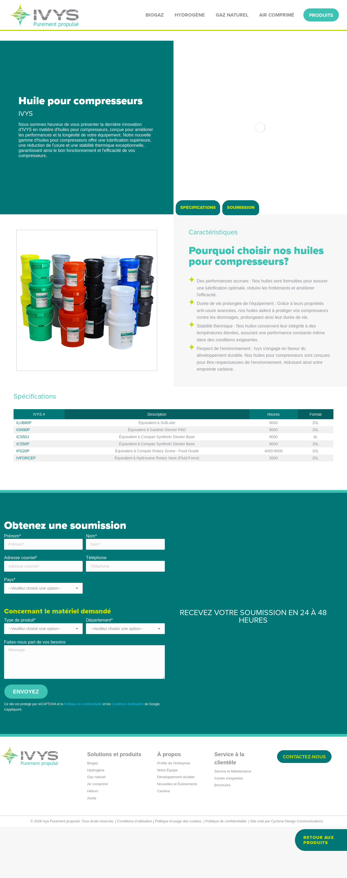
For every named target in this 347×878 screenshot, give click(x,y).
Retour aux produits (318, 840)
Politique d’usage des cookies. (179, 872)
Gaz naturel (96, 828)
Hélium (92, 842)
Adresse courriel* (20, 609)
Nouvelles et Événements (177, 835)
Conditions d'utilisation (127, 755)
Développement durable (176, 828)
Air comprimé (97, 835)
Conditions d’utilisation (134, 872)
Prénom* (12, 587)
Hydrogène (96, 821)
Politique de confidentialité (83, 755)
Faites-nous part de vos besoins (35, 693)
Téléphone (96, 609)
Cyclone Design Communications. (297, 872)
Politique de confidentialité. (226, 872)
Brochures (222, 836)
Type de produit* (20, 671)
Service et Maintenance (232, 822)
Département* (99, 671)
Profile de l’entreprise (173, 814)
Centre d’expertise (228, 830)
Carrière (163, 842)
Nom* (91, 587)
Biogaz (92, 814)
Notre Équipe (167, 821)
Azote (91, 849)
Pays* (9, 631)
